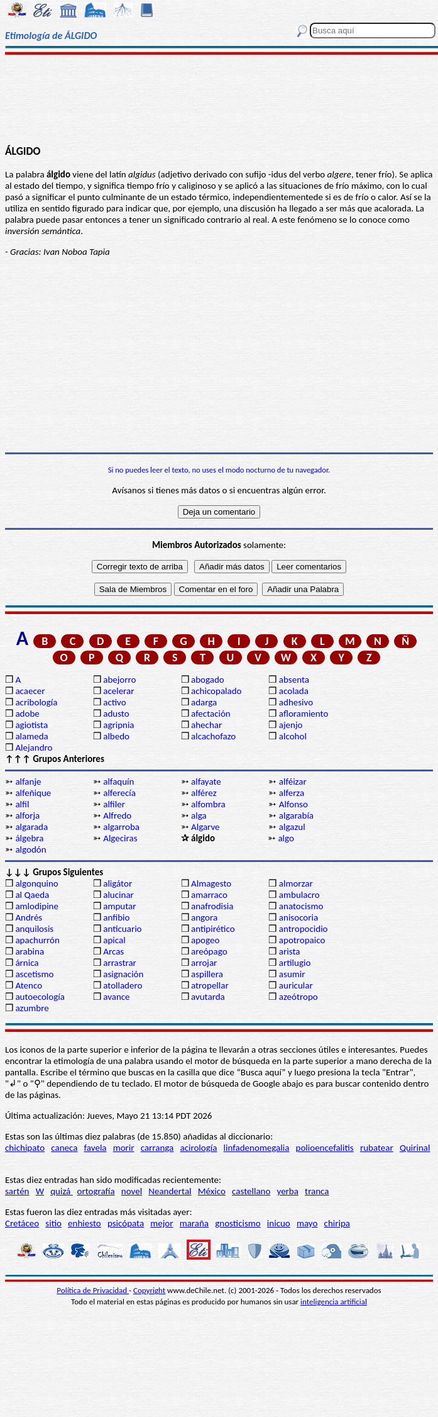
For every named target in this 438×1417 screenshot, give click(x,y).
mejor (161, 1223)
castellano (251, 1191)
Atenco (28, 985)
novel (131, 1191)
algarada (31, 826)
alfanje (28, 781)
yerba (287, 1191)
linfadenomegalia (257, 1147)
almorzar (296, 883)
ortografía (96, 1191)
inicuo (278, 1223)
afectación (211, 713)
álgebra (29, 838)
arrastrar (119, 962)
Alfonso (293, 804)
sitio (53, 1223)
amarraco (209, 894)
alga (199, 815)
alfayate (206, 781)
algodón (30, 849)
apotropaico (302, 940)
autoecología (40, 996)
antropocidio (303, 928)
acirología (198, 1147)
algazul (292, 826)
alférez (204, 792)
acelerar (118, 691)
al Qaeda (32, 894)
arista (289, 951)
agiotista (31, 725)
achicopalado (216, 691)
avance (116, 996)
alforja (27, 815)
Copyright (149, 1290)
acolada (294, 691)
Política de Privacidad (93, 1290)
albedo (116, 736)
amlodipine (36, 906)
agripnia (118, 725)
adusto (116, 713)
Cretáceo (22, 1223)
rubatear (376, 1147)
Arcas (113, 951)
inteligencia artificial (333, 1301)
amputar (119, 906)
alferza (291, 792)
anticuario (122, 928)
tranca (317, 1191)
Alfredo (117, 815)
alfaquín (118, 781)
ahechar (206, 725)
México (212, 1191)
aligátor (117, 883)
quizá (61, 1191)
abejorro (119, 679)
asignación (123, 974)
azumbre (31, 1008)
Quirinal (415, 1147)
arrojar (204, 962)
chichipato (25, 1147)
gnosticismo (237, 1223)
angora (204, 917)
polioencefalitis (325, 1147)
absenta (294, 679)
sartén (17, 1191)
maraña (194, 1223)
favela (95, 1147)
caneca (64, 1147)
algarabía (296, 815)
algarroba (121, 826)
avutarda (208, 996)
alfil (22, 804)
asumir (292, 974)
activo (114, 702)
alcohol (293, 736)
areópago (209, 951)
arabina (29, 951)
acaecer (30, 691)
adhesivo (296, 702)
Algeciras (120, 838)
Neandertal (169, 1191)
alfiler (114, 804)
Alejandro (33, 747)
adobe (27, 713)
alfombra (208, 804)
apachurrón (37, 940)
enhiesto (84, 1223)
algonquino (36, 883)
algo (286, 838)
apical (114, 940)
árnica (26, 962)
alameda (31, 736)
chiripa (337, 1223)
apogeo (205, 940)
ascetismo (34, 974)
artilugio (295, 962)
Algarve (205, 826)
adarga (204, 702)
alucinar (118, 894)
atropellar (210, 985)
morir (123, 1147)
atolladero (122, 985)
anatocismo (301, 906)
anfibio (116, 917)
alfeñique (33, 792)
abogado (207, 679)
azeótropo (298, 996)
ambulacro (299, 894)
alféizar (293, 781)
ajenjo (291, 725)
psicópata (125, 1223)
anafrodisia (212, 906)
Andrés (28, 917)
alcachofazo (213, 736)
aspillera (207, 974)
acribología (36, 702)
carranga (157, 1147)
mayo (307, 1223)
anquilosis (34, 928)
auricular (296, 985)
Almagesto (211, 883)
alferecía (119, 792)
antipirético (213, 928)
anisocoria (298, 917)
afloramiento (303, 713)
